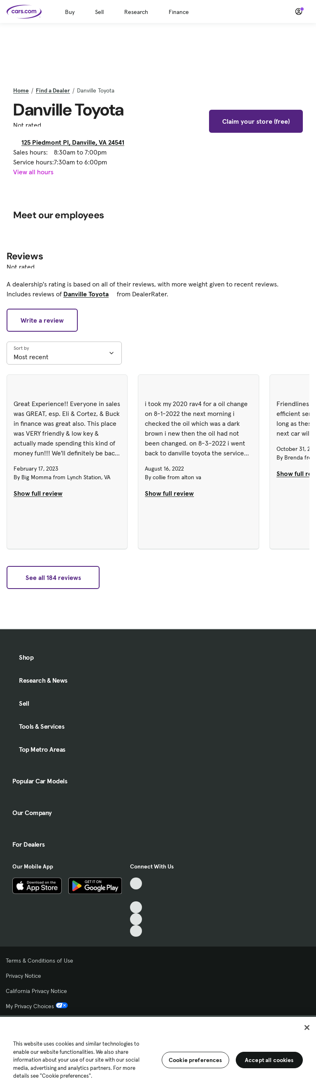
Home (21, 90)
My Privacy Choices (37, 1006)
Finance (179, 12)
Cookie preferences (195, 1060)
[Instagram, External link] (136, 919)
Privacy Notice (23, 975)
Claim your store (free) (256, 121)
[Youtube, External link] (136, 907)
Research (136, 12)
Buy (69, 12)
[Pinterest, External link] (136, 931)
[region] (158, 1052)
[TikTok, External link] (136, 883)
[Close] (307, 1027)
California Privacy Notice (36, 991)
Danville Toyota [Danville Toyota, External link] (89, 294)
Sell (99, 12)
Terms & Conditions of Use (39, 960)
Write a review (42, 320)
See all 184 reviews (53, 577)
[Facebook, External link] (136, 895)
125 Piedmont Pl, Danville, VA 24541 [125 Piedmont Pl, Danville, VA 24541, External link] (76, 142)
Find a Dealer (53, 90)
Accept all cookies (269, 1060)
